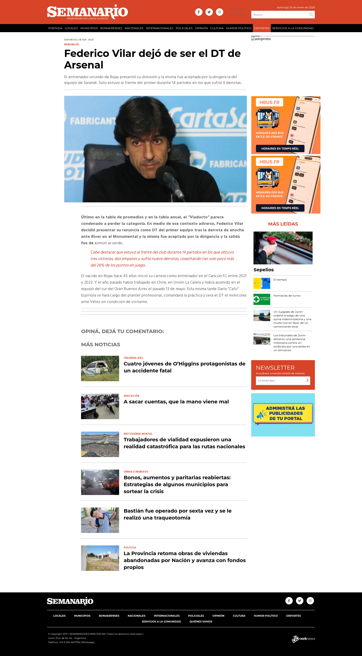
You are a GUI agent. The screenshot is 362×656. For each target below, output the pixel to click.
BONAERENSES (111, 28)
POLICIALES (184, 28)
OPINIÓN (201, 28)
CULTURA (217, 28)
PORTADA (55, 28)
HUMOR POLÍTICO (239, 28)
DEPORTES (261, 28)
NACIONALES (134, 28)
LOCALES (71, 28)
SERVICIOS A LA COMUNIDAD (293, 28)
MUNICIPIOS (89, 28)
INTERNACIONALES (159, 28)
